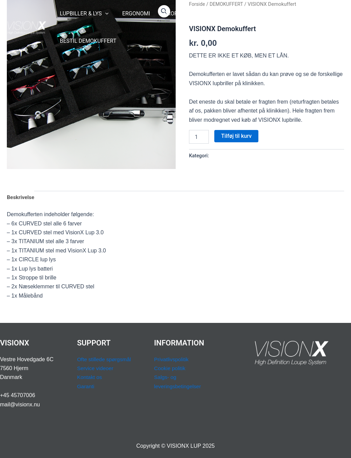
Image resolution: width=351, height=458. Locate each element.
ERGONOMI (132, 13)
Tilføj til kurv (236, 136)
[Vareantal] (199, 137)
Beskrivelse (21, 198)
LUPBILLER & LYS (82, 13)
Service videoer (95, 368)
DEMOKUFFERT (227, 156)
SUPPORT (222, 13)
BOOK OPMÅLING (270, 13)
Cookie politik (170, 368)
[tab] (21, 198)
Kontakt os (90, 377)
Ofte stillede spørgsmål (105, 359)
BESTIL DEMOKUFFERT (86, 41)
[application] (103, 13)
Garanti (86, 386)
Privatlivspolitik (172, 359)
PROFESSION (176, 13)
